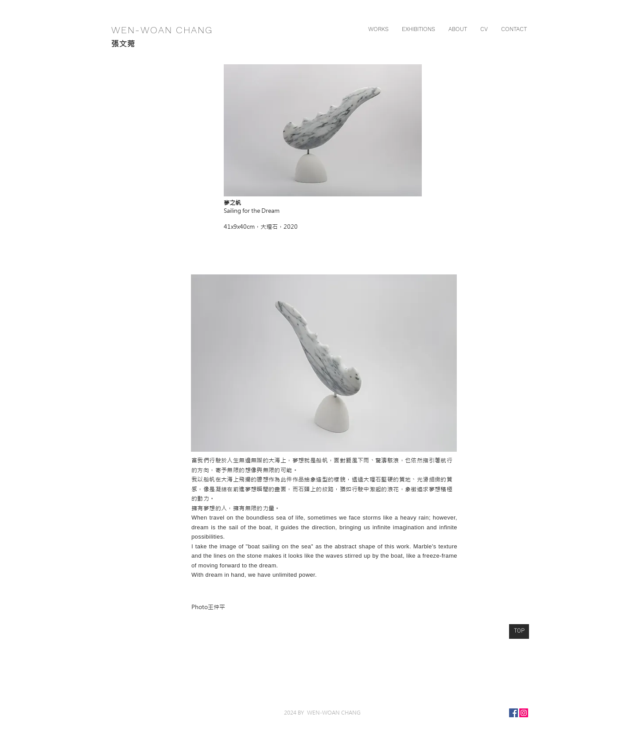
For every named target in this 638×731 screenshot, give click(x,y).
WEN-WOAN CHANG (160, 29)
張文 (119, 44)
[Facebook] (513, 712)
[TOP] (519, 631)
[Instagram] (523, 712)
